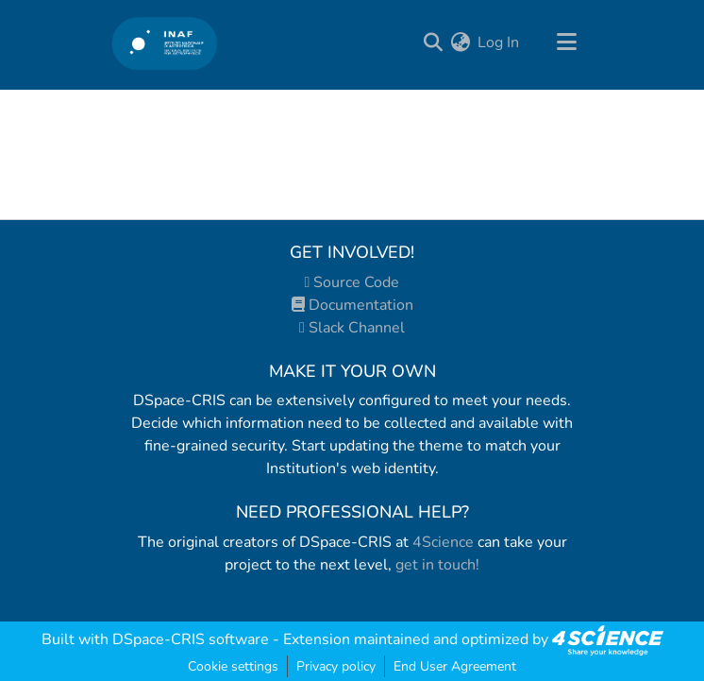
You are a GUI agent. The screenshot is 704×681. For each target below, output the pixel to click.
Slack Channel (352, 327)
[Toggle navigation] (566, 42)
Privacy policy (336, 666)
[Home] (164, 43)
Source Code (352, 282)
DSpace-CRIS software (190, 639)
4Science (443, 542)
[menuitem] (460, 42)
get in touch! (437, 564)
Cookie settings (233, 666)
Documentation (352, 305)
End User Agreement (455, 666)
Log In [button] (499, 42)
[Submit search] (432, 42)
